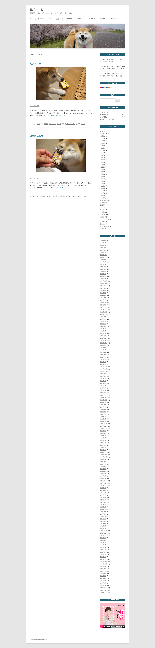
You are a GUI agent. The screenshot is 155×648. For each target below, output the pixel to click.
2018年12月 (103, 452)
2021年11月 (103, 369)
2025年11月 (103, 255)
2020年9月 (103, 402)
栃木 (102, 176)
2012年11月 (103, 533)
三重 (102, 136)
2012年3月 (103, 552)
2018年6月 (103, 466)
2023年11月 (103, 312)
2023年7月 (103, 321)
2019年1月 (103, 450)
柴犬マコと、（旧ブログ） (37, 19)
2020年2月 (103, 419)
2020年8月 (103, 404)
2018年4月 (103, 471)
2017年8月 (103, 490)
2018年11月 (103, 454)
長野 (102, 190)
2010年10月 (103, 592)
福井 (102, 188)
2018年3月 (103, 473)
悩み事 (102, 202)
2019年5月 (103, 440)
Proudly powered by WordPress (38, 639)
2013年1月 (103, 528)
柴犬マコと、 (38, 9)
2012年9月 (103, 538)
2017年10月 (103, 485)
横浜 (102, 179)
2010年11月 (103, 590)
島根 (102, 164)
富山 (102, 152)
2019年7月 (103, 435)
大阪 (102, 148)
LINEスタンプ (112, 19)
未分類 (102, 228)
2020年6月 (103, 409)
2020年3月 (103, 416)
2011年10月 (103, 564)
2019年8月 (103, 433)
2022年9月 (103, 345)
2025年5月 (103, 269)
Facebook (80, 19)
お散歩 (102, 212)
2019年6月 (103, 438)
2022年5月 (103, 355)
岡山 (102, 162)
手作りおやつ (104, 226)
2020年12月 (103, 395)
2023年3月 (103, 331)
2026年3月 (103, 245)
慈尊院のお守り (38, 136)
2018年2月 (103, 476)
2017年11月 (103, 483)
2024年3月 (103, 302)
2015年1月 (103, 514)
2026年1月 (103, 250)
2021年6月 (103, 381)
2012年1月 (103, 557)
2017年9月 (103, 488)
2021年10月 (103, 371)
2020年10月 (103, 400)
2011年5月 (103, 576)
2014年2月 (103, 521)
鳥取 (102, 198)
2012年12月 (103, 530)
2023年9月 (103, 316)
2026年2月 (103, 247)
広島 (102, 167)
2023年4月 (103, 328)
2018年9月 (103, 459)
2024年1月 (103, 307)
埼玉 (102, 145)
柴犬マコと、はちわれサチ (56, 19)
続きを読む (60, 115)
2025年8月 (103, 262)
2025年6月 (103, 267)
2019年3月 (103, 445)
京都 (102, 138)
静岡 (102, 193)
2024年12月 (103, 281)
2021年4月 (103, 385)
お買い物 (102, 214)
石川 (102, 183)
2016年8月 (103, 511)
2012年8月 (103, 540)
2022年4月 (103, 357)
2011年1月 (103, 585)
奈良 (102, 150)
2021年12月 (103, 366)
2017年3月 (103, 502)
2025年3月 (103, 274)
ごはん (102, 217)
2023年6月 (103, 324)
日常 (38, 124)
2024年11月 (103, 283)
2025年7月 (103, 264)
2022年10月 (103, 343)
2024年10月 (103, 286)
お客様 (102, 209)
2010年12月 (103, 588)
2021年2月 (103, 390)
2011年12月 (103, 559)
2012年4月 (103, 550)
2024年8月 (103, 290)
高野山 (60, 196)
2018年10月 (103, 457)
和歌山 (103, 143)
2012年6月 (103, 545)
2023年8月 (103, 319)
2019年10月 (103, 428)
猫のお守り (35, 64)
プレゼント (52, 124)
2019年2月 (103, 447)
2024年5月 (103, 297)
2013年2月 (103, 526)
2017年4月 (103, 500)
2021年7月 (103, 378)
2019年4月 (103, 442)
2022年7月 (103, 350)
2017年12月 (103, 481)
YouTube (102, 19)
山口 (102, 155)
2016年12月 (103, 509)
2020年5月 (103, 412)
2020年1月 (103, 421)
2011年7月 (103, 571)
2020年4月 (103, 414)
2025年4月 (103, 271)
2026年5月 (103, 240)
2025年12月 (103, 252)
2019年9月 (103, 431)
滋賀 (102, 181)
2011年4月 (103, 578)
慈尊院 (55, 196)
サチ (101, 207)
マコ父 (83, 124)
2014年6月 (103, 519)
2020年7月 (103, 407)
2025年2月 (103, 276)
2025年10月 (103, 257)
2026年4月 (103, 243)
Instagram (91, 19)
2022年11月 (103, 340)
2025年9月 (103, 259)
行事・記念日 (104, 200)
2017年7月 (103, 492)
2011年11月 (103, 561)
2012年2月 (103, 554)
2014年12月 (103, 516)
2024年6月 (103, 295)
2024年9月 (103, 288)
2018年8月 (103, 462)
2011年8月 (103, 569)
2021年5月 (103, 383)
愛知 (102, 174)
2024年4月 (103, 300)
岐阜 (102, 160)
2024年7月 (103, 293)
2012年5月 (103, 547)
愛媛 (102, 171)
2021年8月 (103, 376)
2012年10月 (103, 535)
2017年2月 (103, 504)
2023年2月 (103, 333)
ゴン (50, 196)
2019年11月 (103, 426)
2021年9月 (103, 374)
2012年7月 (103, 542)
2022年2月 (103, 362)
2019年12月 (103, 423)
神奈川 (103, 186)
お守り (46, 124)
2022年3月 (103, 359)
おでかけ (102, 133)
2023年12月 (103, 309)
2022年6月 (103, 352)
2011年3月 (103, 580)
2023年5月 (103, 326)
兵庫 (102, 140)
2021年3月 (103, 388)
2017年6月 (103, 495)
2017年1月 (103, 507)
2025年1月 (103, 278)
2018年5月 (103, 469)
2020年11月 (103, 397)
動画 (101, 205)
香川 (102, 195)
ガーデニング (104, 219)
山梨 (102, 157)
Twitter (69, 19)
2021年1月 (103, 393)
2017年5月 (103, 497)
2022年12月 (103, 338)
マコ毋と (102, 221)
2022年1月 (103, 364)
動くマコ (102, 224)
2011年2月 (103, 583)
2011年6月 (103, 573)
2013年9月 (103, 523)
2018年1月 (103, 478)
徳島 (102, 169)
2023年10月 (103, 314)
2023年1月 (103, 335)
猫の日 (59, 124)
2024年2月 (103, 305)
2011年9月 (103, 566)
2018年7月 (103, 464)
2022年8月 (103, 347)
